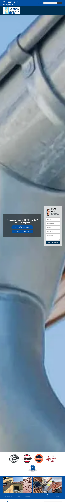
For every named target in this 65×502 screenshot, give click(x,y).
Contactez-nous (22, 231)
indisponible (9, 2)
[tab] (32, 251)
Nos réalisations (22, 227)
